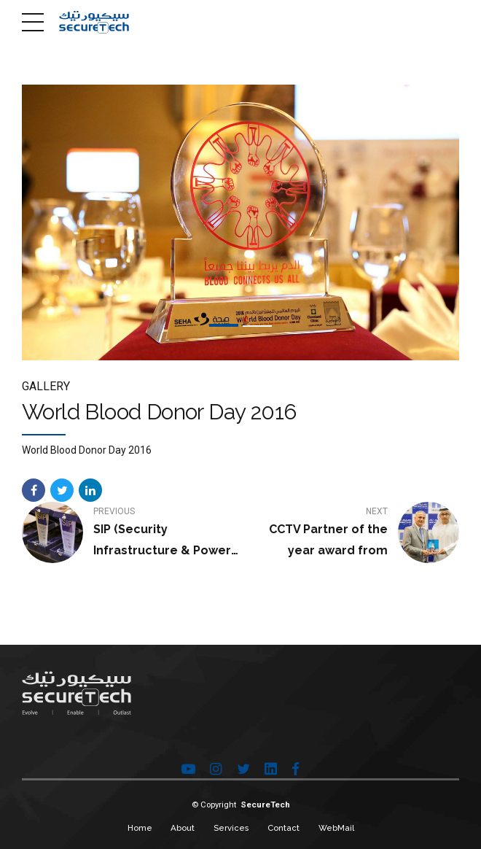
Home (140, 828)
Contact (283, 828)
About (183, 828)
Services (231, 828)
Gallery (46, 386)
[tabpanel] (240, 222)
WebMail (336, 828)
